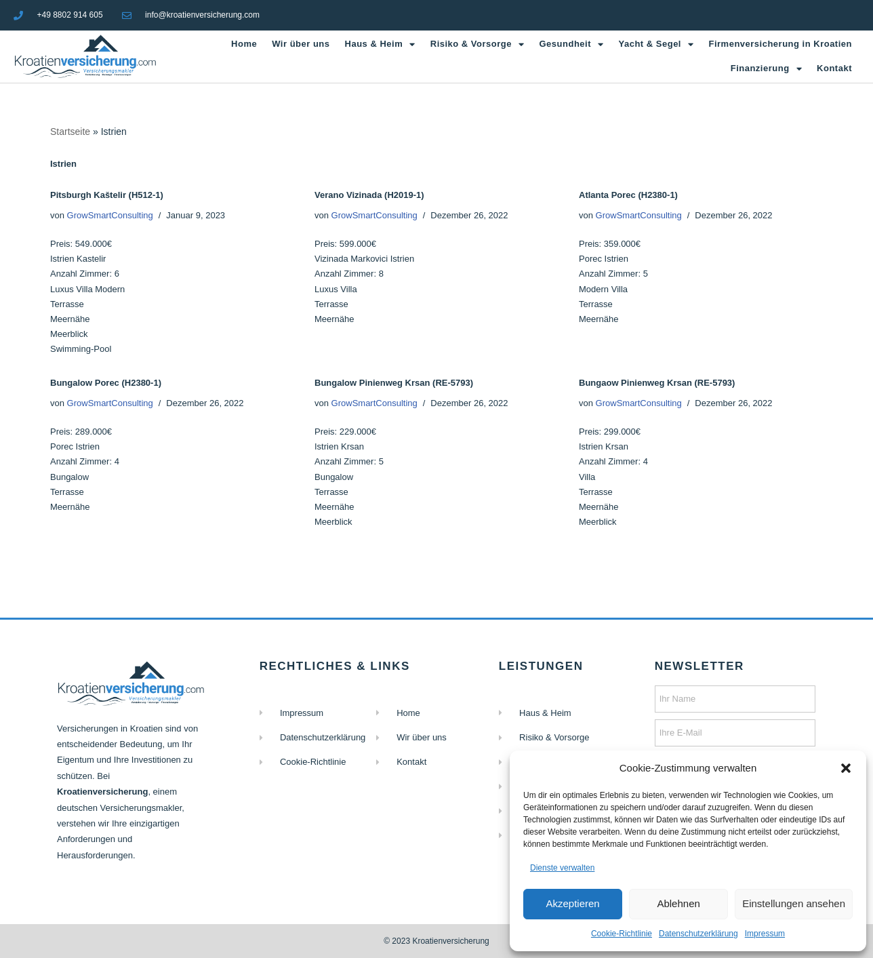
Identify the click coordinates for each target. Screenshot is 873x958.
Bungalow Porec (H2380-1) (105, 383)
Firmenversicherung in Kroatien (780, 44)
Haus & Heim (380, 44)
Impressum (765, 933)
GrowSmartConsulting (110, 215)
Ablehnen (678, 903)
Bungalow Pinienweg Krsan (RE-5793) (393, 383)
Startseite (70, 131)
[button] (846, 768)
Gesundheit (571, 44)
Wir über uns (300, 44)
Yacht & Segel (656, 44)
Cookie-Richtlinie (621, 933)
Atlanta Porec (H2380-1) (628, 195)
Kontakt (834, 68)
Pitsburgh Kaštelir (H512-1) (106, 195)
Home (244, 44)
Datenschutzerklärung (698, 933)
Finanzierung (766, 69)
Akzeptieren (572, 903)
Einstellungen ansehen (793, 903)
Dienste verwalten (562, 868)
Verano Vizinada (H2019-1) (369, 195)
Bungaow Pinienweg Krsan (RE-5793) (657, 383)
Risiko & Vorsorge (477, 44)
